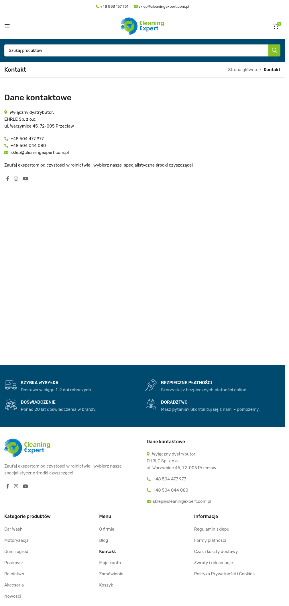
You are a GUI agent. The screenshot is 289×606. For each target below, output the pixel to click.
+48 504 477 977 (27, 138)
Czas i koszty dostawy (216, 551)
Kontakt (107, 551)
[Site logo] (142, 25)
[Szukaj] (142, 50)
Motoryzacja (16, 540)
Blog (103, 540)
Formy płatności (210, 540)
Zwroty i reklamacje (213, 562)
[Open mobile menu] (7, 26)
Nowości (12, 596)
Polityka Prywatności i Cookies (224, 573)
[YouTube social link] (25, 178)
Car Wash (13, 529)
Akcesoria (14, 585)
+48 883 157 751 (113, 6)
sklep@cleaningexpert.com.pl (161, 6)
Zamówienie (111, 573)
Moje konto (110, 562)
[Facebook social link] (7, 178)
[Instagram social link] (16, 178)
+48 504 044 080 (28, 145)
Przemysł (13, 562)
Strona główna (242, 69)
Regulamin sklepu (211, 529)
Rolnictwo (14, 573)
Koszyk (106, 585)
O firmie (106, 529)
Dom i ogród (16, 551)
